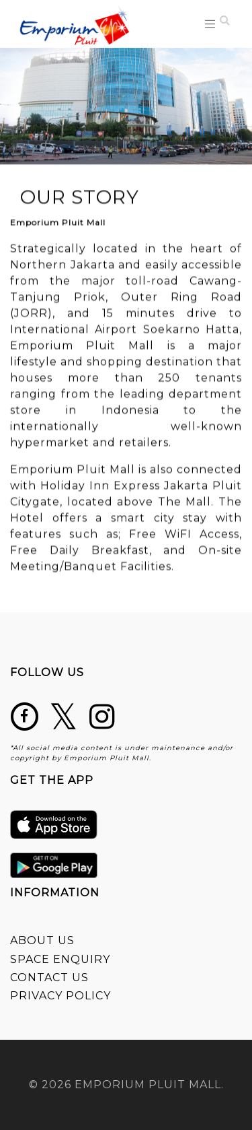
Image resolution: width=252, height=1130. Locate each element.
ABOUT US (42, 940)
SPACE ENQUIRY (60, 959)
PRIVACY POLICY (60, 995)
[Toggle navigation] (210, 23)
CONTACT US (49, 977)
